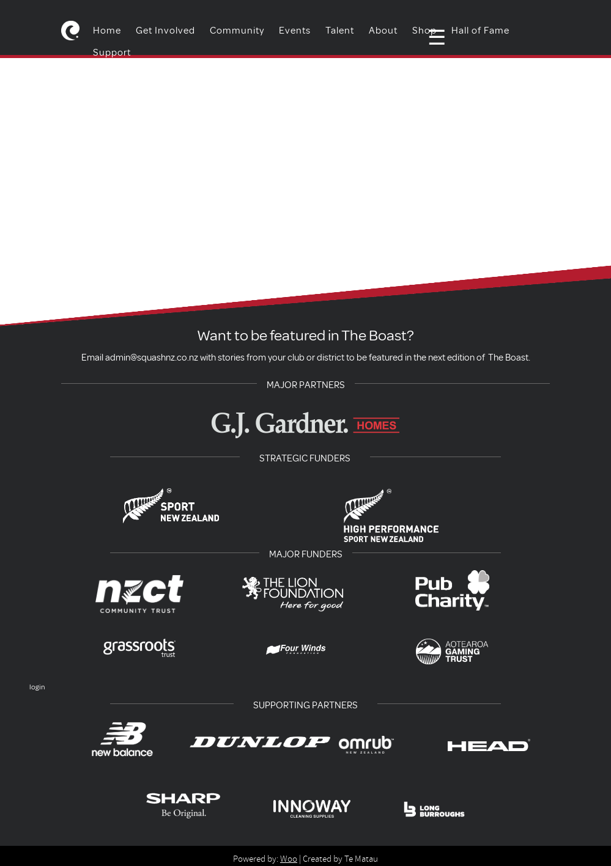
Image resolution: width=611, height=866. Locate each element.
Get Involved (165, 30)
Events (295, 30)
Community (237, 30)
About (383, 30)
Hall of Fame (480, 30)
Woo (288, 859)
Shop (424, 30)
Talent (339, 30)
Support (112, 52)
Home (107, 30)
